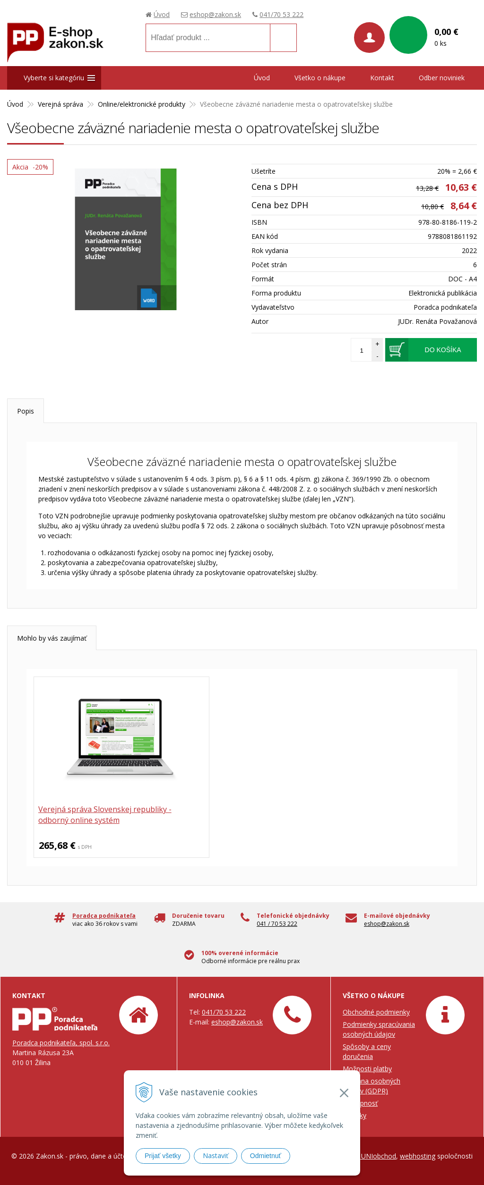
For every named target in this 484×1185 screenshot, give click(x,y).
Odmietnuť (265, 1156)
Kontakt (382, 77)
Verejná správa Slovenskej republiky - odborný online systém (99, 815)
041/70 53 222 (281, 14)
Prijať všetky (163, 1156)
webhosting (417, 1155)
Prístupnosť (360, 1103)
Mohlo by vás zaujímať (51, 638)
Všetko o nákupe (320, 77)
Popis (25, 410)
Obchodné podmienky (376, 1011)
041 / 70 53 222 (277, 924)
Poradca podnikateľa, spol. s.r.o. (61, 1042)
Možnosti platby (367, 1068)
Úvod (162, 14)
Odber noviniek (442, 77)
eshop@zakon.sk (215, 14)
